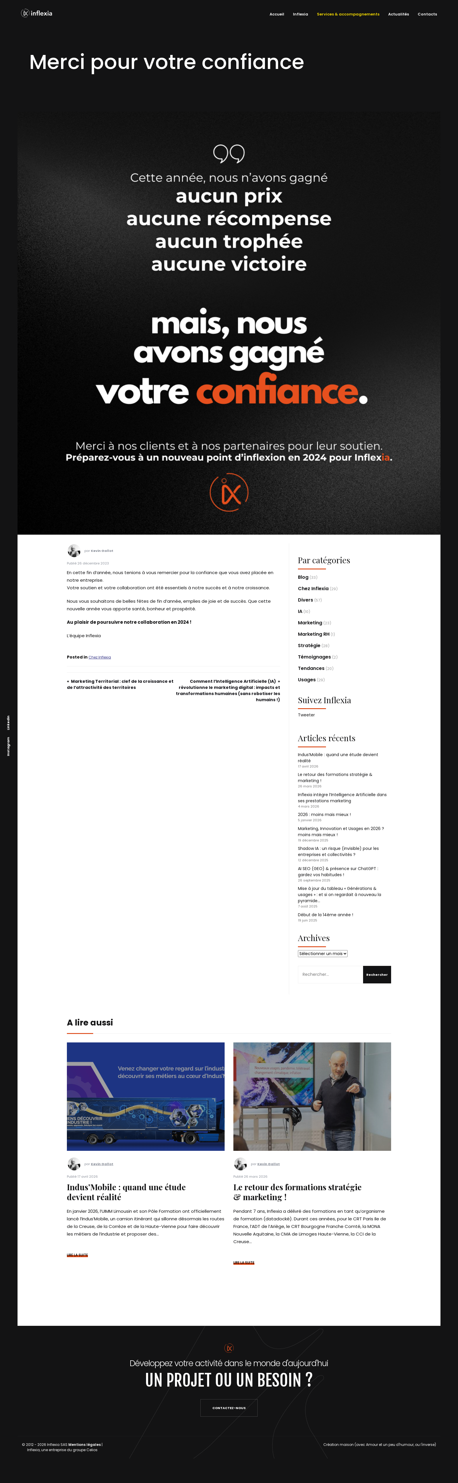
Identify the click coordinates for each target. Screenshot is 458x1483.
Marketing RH (313, 634)
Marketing (310, 622)
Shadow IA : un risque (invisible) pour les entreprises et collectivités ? (338, 851)
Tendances (311, 668)
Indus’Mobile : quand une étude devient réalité (126, 1191)
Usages (307, 679)
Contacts (426, 14)
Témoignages (314, 657)
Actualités (397, 14)
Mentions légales (84, 1444)
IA (300, 611)
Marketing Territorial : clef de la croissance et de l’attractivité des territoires (120, 684)
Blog (303, 577)
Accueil (275, 14)
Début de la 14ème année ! (325, 915)
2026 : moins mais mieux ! (324, 814)
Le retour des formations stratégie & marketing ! (297, 1191)
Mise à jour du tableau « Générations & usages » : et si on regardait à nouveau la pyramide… (339, 895)
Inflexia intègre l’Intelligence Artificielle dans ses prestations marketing (342, 798)
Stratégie (309, 645)
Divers (305, 600)
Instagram (8, 746)
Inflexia (299, 14)
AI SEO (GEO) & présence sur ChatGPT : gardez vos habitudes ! (338, 872)
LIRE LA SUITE (77, 1254)
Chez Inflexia (100, 657)
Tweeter (306, 715)
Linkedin (8, 722)
